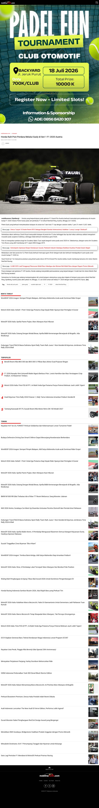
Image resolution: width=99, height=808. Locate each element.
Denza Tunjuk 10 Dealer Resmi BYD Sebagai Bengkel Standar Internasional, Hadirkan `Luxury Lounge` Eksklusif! (49, 229)
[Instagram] (53, 786)
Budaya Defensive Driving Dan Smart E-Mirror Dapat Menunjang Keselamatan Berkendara (35, 437)
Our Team (51, 780)
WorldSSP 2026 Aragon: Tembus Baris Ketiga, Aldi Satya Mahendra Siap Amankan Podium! (36, 555)
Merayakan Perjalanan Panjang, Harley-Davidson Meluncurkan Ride (27, 661)
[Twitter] (49, 786)
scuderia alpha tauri (36, 284)
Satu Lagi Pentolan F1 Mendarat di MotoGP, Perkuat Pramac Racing (27, 756)
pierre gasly (25, 284)
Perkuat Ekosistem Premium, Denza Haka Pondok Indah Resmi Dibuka (28, 697)
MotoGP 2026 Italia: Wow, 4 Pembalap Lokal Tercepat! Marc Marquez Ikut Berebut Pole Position (37, 567)
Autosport (14, 133)
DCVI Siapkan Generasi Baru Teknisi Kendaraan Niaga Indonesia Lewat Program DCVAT (34, 638)
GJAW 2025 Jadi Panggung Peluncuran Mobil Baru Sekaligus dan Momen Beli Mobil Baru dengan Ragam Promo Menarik (52, 266)
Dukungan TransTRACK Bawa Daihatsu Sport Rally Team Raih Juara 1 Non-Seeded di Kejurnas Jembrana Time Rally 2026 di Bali (43, 346)
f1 (44, 284)
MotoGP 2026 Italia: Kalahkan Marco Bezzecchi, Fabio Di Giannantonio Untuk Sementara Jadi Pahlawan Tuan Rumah (43, 603)
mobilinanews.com (5, 133)
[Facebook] (45, 786)
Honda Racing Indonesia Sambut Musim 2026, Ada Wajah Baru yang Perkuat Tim (32, 591)
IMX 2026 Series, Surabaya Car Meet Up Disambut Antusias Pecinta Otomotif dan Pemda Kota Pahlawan (41, 508)
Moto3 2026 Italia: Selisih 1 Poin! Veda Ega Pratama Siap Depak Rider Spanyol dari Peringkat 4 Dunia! (39, 310)
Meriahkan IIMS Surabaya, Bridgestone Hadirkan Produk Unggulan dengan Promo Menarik (35, 732)
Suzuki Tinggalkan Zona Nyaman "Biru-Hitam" (18, 543)
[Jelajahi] (97, 2)
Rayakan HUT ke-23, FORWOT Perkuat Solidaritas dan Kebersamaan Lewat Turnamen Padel (36, 426)
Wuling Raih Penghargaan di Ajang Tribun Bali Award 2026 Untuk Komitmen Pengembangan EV (37, 579)
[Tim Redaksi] (49, 143)
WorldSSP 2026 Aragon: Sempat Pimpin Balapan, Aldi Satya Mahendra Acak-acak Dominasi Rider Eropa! (41, 298)
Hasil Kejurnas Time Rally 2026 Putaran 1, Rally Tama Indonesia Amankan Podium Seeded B (39, 397)
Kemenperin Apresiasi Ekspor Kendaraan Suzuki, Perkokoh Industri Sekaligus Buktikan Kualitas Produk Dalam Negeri (50, 248)
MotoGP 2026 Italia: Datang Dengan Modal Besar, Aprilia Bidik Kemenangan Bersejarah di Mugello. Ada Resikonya (40, 334)
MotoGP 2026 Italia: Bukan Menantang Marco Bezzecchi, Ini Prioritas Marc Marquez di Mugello (37, 685)
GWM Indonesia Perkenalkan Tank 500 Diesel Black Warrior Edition (26, 673)
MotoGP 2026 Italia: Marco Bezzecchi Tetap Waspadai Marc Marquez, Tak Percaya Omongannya (38, 614)
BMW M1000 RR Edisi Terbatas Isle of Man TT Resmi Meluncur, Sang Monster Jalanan (34, 496)
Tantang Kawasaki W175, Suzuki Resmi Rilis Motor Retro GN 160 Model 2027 (33, 409)
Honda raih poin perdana (13, 284)
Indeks (40, 780)
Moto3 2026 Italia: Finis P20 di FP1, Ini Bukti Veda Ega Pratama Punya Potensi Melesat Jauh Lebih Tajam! (44, 385)
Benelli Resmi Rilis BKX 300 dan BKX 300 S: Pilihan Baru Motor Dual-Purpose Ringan (36, 362)
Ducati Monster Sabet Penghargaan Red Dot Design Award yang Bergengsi (29, 720)
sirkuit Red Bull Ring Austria (62, 284)
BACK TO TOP (49, 768)
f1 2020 (50, 284)
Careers (46, 780)
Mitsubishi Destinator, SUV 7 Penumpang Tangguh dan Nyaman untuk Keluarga (31, 744)
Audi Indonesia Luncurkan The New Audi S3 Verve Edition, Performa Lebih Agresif (32, 708)
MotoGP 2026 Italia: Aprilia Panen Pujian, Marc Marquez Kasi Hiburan (27, 322)
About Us (57, 780)
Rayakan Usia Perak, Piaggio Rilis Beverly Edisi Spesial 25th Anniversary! (28, 650)
